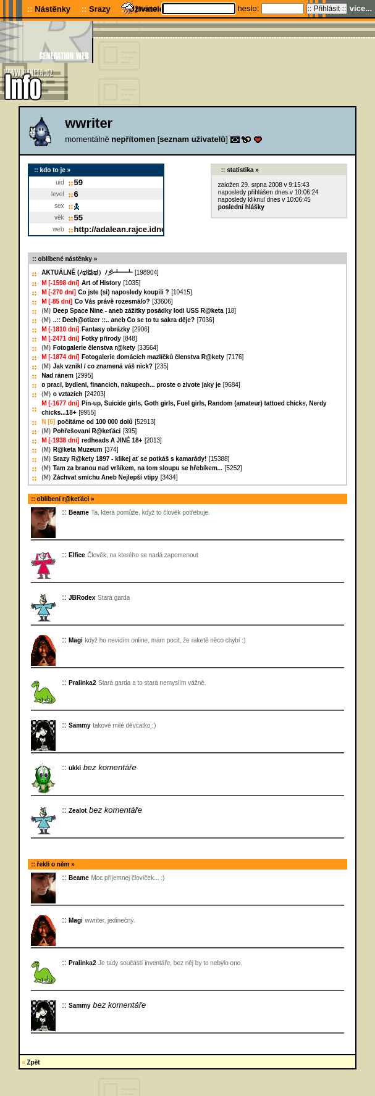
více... (361, 8)
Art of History (101, 283)
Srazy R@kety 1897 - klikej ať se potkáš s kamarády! (130, 458)
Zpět (33, 1062)
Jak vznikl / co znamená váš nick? (103, 366)
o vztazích (68, 394)
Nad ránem (57, 375)
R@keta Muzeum (78, 449)
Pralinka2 (82, 682)
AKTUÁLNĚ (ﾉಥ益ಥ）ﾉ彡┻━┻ (86, 272)
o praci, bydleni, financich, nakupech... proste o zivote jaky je (131, 384)
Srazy (100, 9)
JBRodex (82, 597)
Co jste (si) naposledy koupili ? (123, 292)
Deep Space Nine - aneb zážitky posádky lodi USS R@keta (138, 310)
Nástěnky (52, 9)
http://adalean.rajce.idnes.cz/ (128, 229)
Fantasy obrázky (106, 329)
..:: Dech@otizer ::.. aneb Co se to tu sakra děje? (124, 320)
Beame (79, 512)
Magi (76, 640)
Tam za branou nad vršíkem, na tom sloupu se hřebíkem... (137, 468)
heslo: (249, 8)
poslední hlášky (241, 207)
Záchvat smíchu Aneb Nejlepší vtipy (105, 477)
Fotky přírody (101, 338)
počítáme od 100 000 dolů (95, 421)
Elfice (77, 555)
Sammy (80, 725)
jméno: (148, 8)
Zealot (77, 810)
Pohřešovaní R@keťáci (87, 431)
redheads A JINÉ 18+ (112, 440)
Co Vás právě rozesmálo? (112, 301)
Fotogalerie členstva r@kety (94, 347)
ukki (75, 768)
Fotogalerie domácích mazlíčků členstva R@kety (153, 357)
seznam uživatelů (192, 139)
